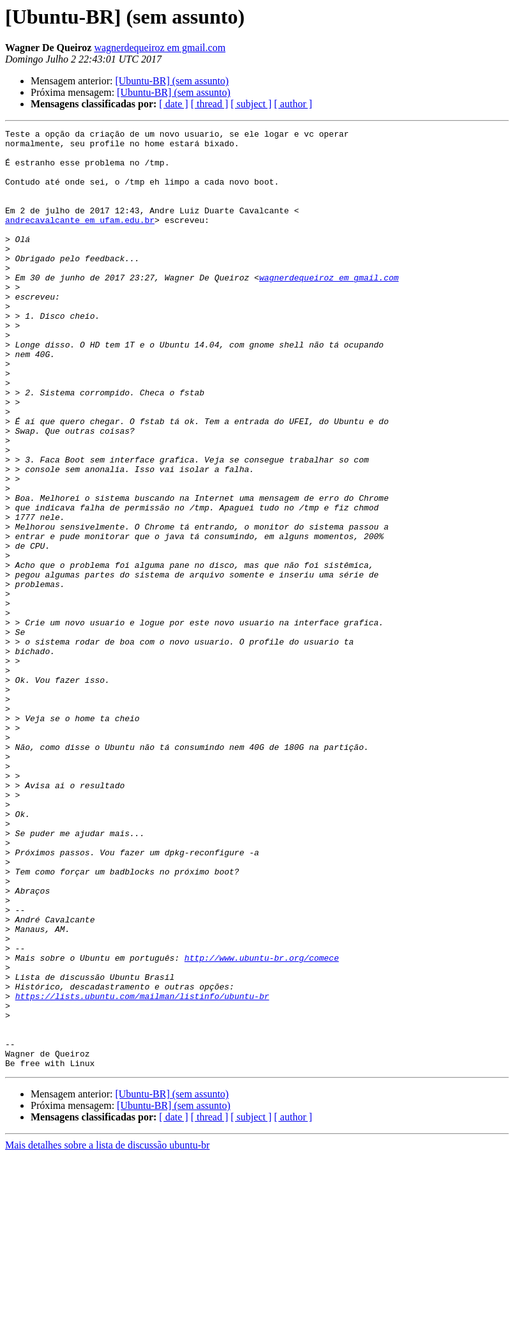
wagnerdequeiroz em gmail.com (159, 47)
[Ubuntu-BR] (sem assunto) (172, 80)
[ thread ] (210, 103)
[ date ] (173, 103)
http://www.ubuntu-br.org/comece (262, 1124)
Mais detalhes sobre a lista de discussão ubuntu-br (107, 1332)
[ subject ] (251, 103)
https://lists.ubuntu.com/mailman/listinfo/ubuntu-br (142, 1170)
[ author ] (293, 103)
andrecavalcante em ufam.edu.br (80, 239)
